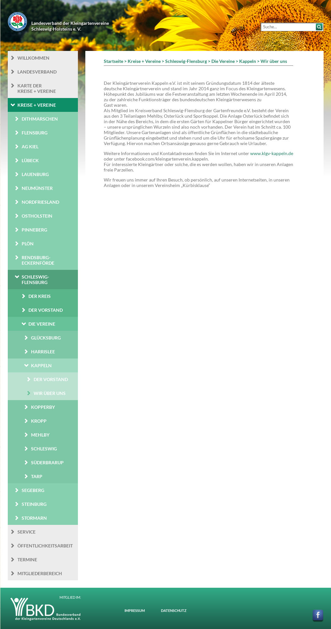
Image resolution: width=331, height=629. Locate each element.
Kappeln (41, 365)
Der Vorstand (45, 310)
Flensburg (35, 132)
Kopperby (43, 407)
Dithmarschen (40, 119)
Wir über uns (50, 393)
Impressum (134, 610)
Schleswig (44, 448)
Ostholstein (37, 216)
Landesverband (37, 71)
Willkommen (33, 58)
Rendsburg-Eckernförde (38, 260)
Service (26, 532)
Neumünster (37, 188)
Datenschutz (174, 610)
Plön (28, 243)
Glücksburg (46, 337)
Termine (27, 559)
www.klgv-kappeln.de (271, 153)
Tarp (36, 476)
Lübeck (30, 160)
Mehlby (40, 434)
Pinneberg (34, 229)
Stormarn (34, 518)
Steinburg (34, 504)
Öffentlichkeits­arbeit (45, 545)
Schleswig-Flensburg (35, 279)
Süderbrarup (47, 462)
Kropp (39, 421)
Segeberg (33, 490)
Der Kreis (39, 296)
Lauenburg (35, 174)
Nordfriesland (40, 202)
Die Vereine (41, 324)
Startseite (113, 61)
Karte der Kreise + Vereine (36, 88)
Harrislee (43, 351)
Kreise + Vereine (36, 105)
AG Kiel (30, 146)
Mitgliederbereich (39, 573)
